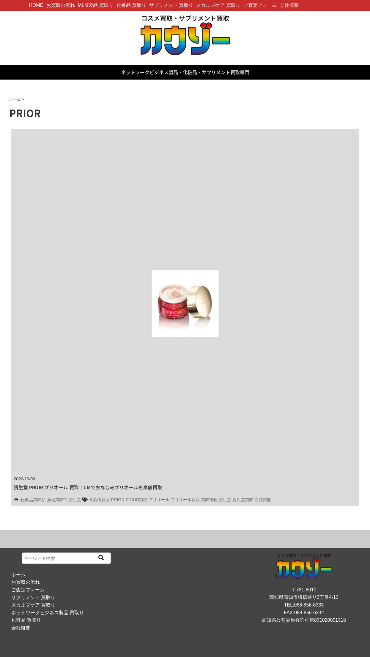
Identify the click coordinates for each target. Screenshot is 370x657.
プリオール (159, 499)
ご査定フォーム (260, 5)
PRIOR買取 (137, 499)
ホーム (18, 574)
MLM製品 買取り (96, 5)
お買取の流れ (60, 5)
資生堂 (75, 499)
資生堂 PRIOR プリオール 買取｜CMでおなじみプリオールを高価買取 (88, 487)
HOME (36, 5)
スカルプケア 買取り (218, 5)
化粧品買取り (33, 499)
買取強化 (209, 499)
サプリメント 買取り (171, 5)
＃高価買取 (99, 499)
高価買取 (262, 499)
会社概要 (289, 5)
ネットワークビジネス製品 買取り (47, 612)
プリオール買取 (185, 499)
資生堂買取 (242, 499)
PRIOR (118, 499)
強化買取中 (57, 499)
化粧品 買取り (131, 5)
